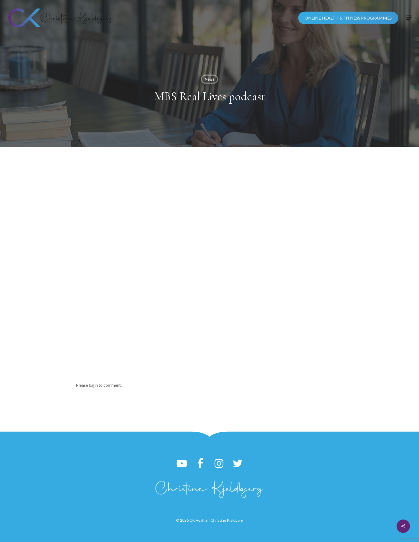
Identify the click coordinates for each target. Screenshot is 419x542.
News (209, 79)
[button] (409, 18)
